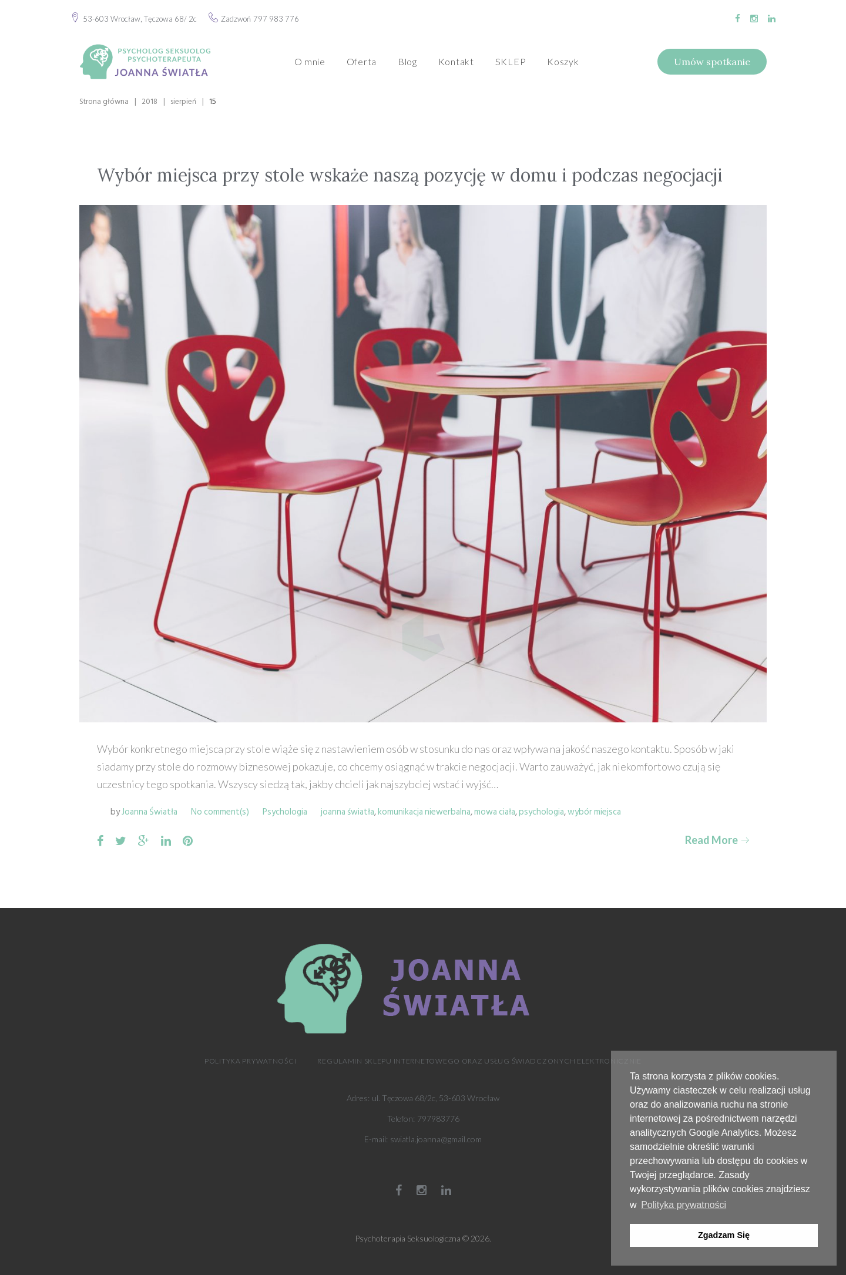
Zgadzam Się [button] (724, 1235)
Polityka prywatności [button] (683, 1205)
